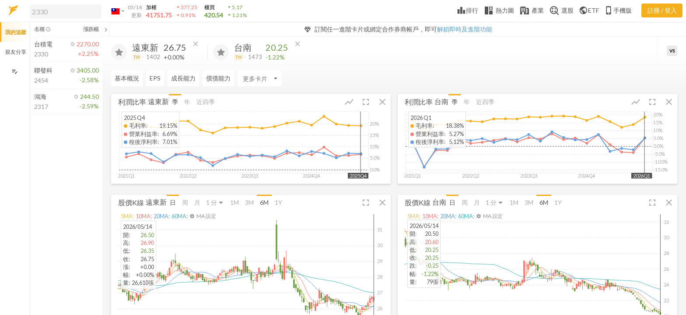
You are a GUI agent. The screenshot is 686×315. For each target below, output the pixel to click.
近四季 (205, 101)
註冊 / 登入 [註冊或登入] (662, 10)
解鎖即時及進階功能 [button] (464, 29)
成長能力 (183, 78)
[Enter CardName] (259, 78)
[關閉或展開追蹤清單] (106, 29)
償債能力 (218, 78)
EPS (155, 78)
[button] (64, 11)
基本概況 (127, 78)
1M (234, 202)
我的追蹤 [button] (15, 32)
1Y (278, 202)
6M (264, 202)
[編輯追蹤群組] (14, 71)
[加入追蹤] (119, 52)
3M (249, 202)
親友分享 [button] (15, 52)
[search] (66, 11)
